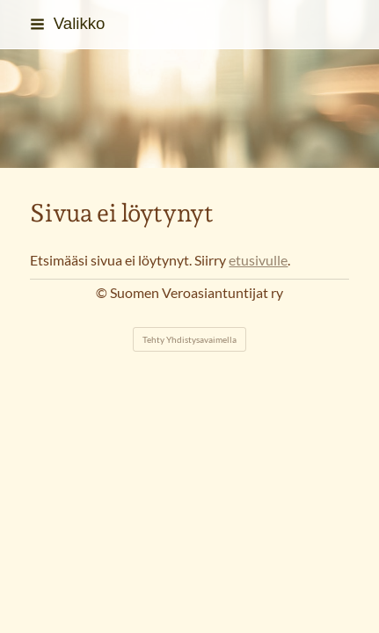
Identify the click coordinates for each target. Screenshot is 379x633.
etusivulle (258, 260)
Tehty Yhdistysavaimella (189, 339)
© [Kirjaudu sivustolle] (103, 293)
